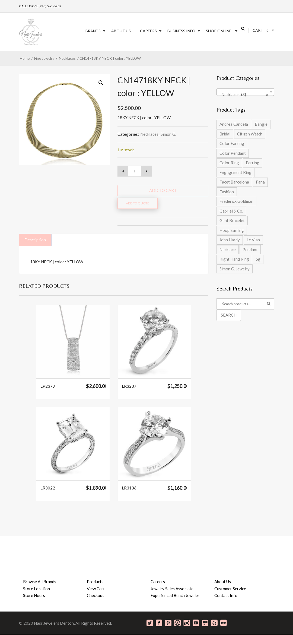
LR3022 (47, 488)
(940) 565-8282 (50, 6)
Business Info (181, 31)
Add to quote (137, 203)
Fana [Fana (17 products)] (260, 181)
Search (229, 314)
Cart (258, 30)
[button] (101, 83)
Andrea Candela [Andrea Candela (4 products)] (233, 124)
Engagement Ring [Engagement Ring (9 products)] (235, 172)
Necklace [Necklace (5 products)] (227, 249)
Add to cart (163, 190)
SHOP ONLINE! (219, 31)
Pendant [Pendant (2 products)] (250, 249)
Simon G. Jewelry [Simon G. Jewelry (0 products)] (234, 268)
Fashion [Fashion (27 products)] (226, 191)
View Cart (96, 588)
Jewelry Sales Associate (172, 588)
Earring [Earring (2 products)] (252, 162)
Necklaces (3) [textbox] (244, 94)
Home (25, 58)
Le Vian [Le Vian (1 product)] (253, 239)
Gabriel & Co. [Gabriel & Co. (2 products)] (231, 210)
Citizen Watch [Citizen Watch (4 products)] (249, 133)
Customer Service (230, 588)
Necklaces (67, 58)
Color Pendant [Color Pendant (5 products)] (232, 153)
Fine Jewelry (44, 58)
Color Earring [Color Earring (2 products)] (231, 143)
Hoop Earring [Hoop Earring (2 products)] (231, 230)
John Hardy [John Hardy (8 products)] (229, 239)
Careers (148, 31)
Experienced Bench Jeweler (175, 595)
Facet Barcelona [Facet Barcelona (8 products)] (234, 181)
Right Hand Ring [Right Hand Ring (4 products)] (234, 259)
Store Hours (34, 595)
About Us (121, 31)
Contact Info (225, 595)
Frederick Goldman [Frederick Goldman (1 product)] (236, 201)
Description (35, 239)
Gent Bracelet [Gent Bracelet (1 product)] (232, 220)
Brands (93, 31)
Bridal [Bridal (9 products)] (224, 133)
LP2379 (47, 386)
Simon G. (168, 134)
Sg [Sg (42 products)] (258, 259)
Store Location (36, 588)
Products (95, 581)
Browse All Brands (39, 581)
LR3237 (129, 386)
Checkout (95, 595)
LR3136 (129, 488)
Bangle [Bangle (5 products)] (261, 124)
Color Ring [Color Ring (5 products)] (229, 162)
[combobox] (245, 92)
